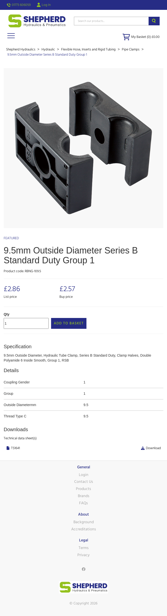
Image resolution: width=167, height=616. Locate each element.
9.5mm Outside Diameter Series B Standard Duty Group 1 (47, 54)
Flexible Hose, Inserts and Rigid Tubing (88, 49)
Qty (6, 314)
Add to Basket (69, 323)
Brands (83, 496)
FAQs (83, 503)
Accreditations (83, 529)
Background (83, 522)
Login (83, 475)
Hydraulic (49, 49)
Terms (84, 548)
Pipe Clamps (131, 49)
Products (83, 489)
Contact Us (83, 482)
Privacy (83, 555)
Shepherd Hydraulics (21, 49)
